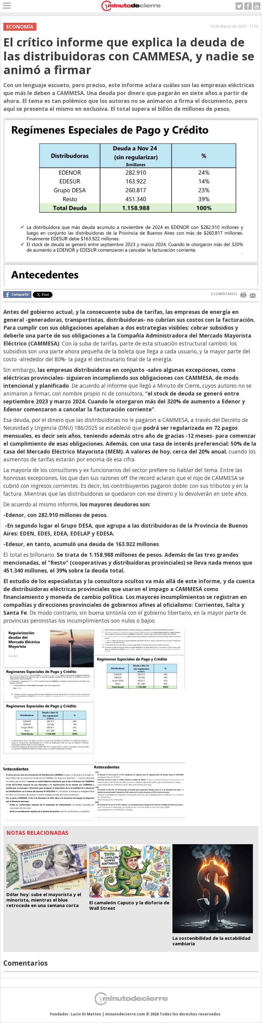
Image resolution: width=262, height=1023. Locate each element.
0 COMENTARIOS (224, 294)
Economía (19, 26)
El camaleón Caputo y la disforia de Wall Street (129, 905)
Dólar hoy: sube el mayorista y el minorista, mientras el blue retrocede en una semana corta (43, 899)
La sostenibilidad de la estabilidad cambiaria (211, 941)
